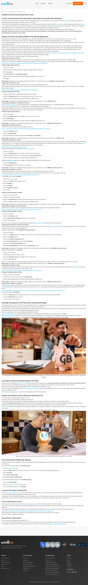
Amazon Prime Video (56, 226)
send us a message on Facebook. (58, 524)
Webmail (25, 570)
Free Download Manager (8, 314)
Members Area (26, 568)
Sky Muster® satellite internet (13, 492)
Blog (68, 560)
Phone (2, 566)
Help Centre (26, 558)
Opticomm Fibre (5, 564)
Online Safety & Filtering (51, 574)
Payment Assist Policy (50, 562)
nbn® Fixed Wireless (6, 562)
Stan (46, 84)
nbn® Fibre (3, 560)
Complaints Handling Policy (51, 564)
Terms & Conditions (50, 558)
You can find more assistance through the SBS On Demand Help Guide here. (22, 209)
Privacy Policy (48, 560)
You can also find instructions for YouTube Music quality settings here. (20, 174)
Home (37, 3)
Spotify (83, 143)
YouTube (12, 179)
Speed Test (26, 560)
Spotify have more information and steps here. (14, 147)
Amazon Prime (31, 388)
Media (68, 562)
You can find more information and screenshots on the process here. (20, 90)
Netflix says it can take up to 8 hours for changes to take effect (67, 53)
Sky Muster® (59, 24)
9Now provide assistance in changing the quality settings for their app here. (22, 270)
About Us (69, 558)
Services (43, 3)
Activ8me (66, 20)
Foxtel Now (8, 104)
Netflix (46, 61)
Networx (4, 410)
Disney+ (30, 127)
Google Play (12, 468)
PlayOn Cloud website (12, 392)
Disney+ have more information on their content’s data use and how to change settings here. (26, 128)
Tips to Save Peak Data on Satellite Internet (15, 11)
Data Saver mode (11, 160)
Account (78, 3)
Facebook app (8, 285)
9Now (77, 267)
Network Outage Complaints (52, 568)
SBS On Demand (38, 223)
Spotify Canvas (30, 148)
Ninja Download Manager (8, 315)
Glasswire (4, 406)
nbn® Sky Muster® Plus (31, 504)
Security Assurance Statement (52, 572)
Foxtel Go (14, 104)
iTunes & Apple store (14, 484)
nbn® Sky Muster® (5, 558)
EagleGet (4, 317)
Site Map (69, 564)
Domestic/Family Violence (51, 570)
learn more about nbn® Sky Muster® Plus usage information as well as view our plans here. (29, 511)
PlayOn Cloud (22, 383)
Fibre (30, 24)
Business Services (5, 568)
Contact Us (70, 566)
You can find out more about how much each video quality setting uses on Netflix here (24, 63)
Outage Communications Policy (52, 566)
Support (50, 3)
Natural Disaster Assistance (29, 566)
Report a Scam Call (27, 564)
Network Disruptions (28, 562)
